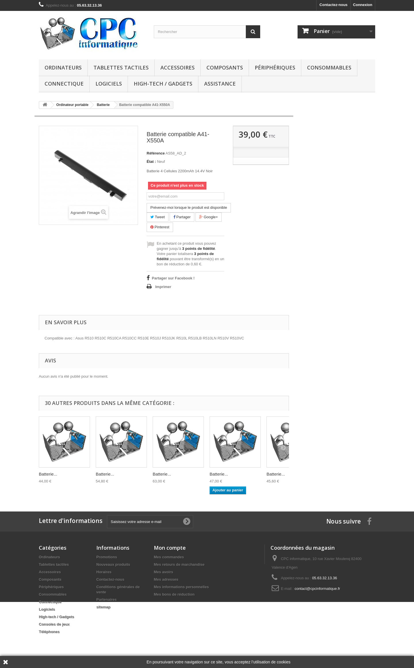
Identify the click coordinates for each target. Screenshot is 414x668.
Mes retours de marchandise (179, 564)
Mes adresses (166, 579)
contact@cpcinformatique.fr (317, 588)
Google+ (208, 217)
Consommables (329, 67)
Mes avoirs (163, 572)
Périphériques (275, 67)
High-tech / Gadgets (163, 83)
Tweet (157, 217)
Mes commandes (169, 557)
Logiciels (108, 83)
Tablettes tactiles (121, 67)
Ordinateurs (63, 67)
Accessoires (177, 67)
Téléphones (49, 632)
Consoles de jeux (54, 624)
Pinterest (159, 227)
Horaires (104, 572)
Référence (156, 153)
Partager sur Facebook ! (173, 278)
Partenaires (106, 599)
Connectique (64, 83)
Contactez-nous (333, 5)
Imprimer (163, 287)
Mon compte (170, 547)
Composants (224, 67)
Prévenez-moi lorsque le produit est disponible (188, 207)
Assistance (220, 83)
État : (151, 161)
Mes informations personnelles (181, 587)
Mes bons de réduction (174, 594)
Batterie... (48, 474)
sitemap (103, 607)
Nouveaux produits (113, 564)
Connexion (362, 5)
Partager (182, 217)
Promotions (106, 557)
